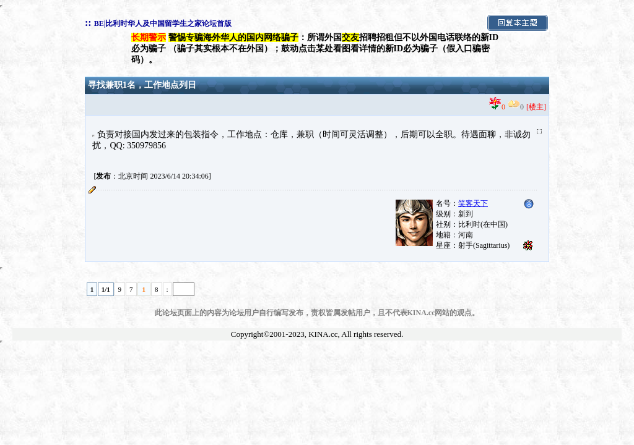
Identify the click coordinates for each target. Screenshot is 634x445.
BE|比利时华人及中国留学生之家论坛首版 (163, 23)
